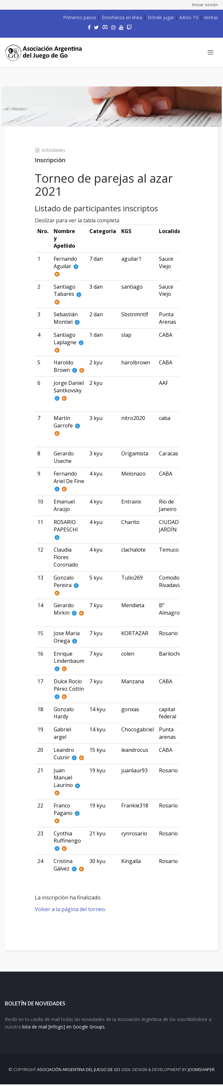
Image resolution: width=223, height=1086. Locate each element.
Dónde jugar (161, 17)
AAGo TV (188, 17)
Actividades (57, 149)
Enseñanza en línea (122, 17)
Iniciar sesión (205, 4)
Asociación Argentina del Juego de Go (78, 1071)
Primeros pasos (79, 17)
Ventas (211, 17)
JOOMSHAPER (201, 1071)
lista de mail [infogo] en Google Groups (63, 1028)
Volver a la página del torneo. (74, 907)
